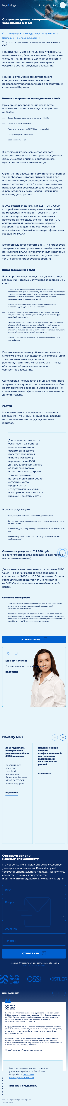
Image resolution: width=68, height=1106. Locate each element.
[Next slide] (63, 737)
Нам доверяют (10, 993)
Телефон (10, 940)
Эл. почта (11, 928)
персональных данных (34, 965)
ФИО (8, 890)
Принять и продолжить (23, 1086)
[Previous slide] (55, 993)
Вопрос (10, 902)
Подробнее (11, 672)
